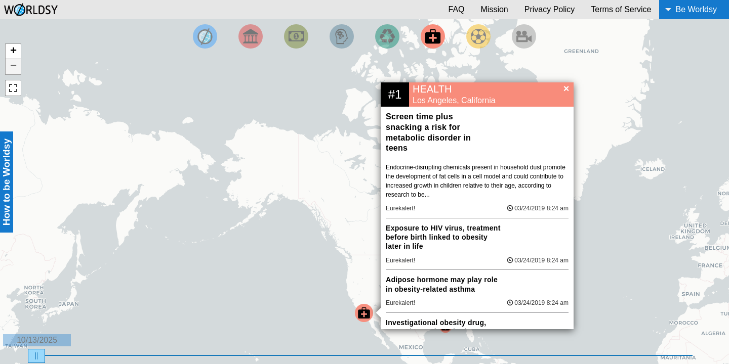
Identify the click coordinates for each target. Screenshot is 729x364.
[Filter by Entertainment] (524, 36)
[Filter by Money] (296, 36)
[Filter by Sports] (478, 36)
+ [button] (13, 51)
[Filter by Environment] (387, 36)
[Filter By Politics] (250, 36)
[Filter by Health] (433, 36)
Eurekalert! (400, 208)
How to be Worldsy (6, 182)
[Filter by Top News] (205, 36)
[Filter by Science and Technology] (342, 36)
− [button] (13, 66)
